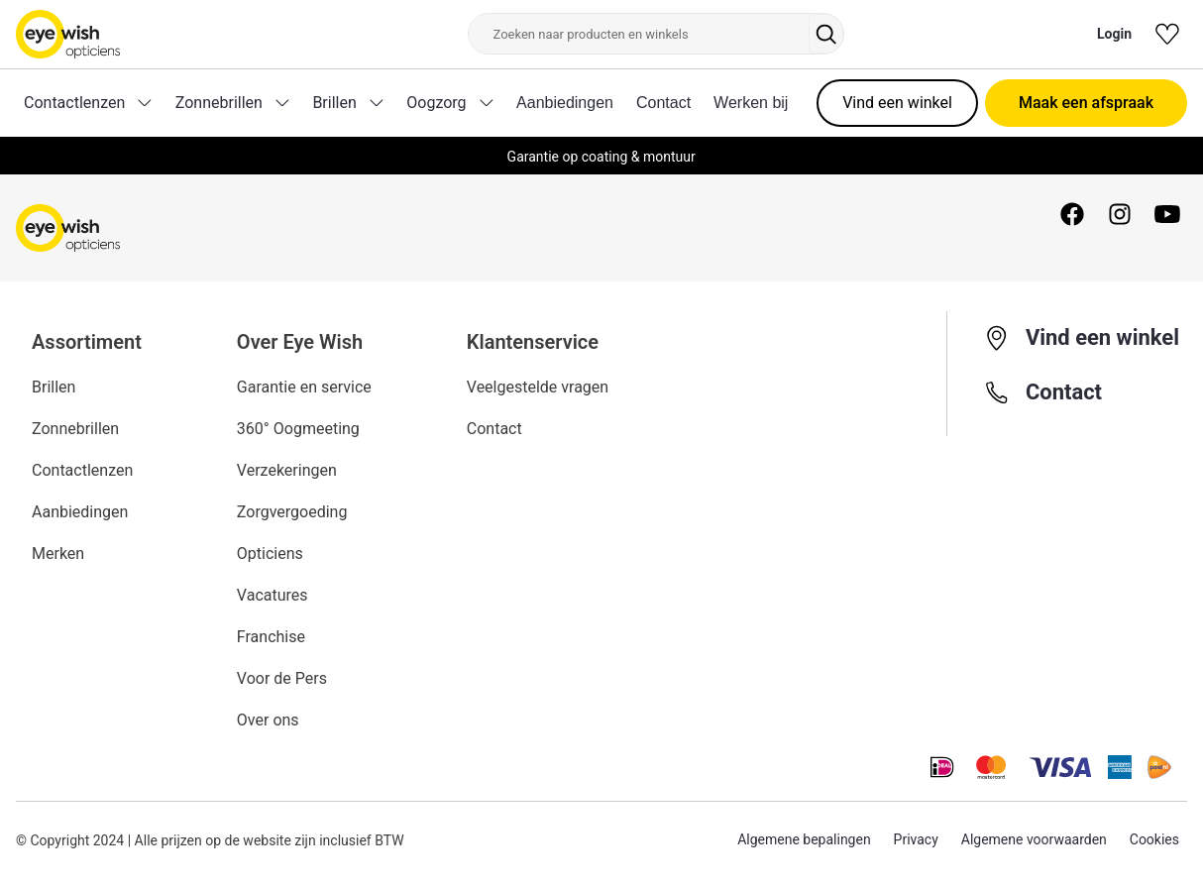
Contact (663, 102)
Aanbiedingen (564, 102)
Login (1114, 34)
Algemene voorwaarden (1034, 840)
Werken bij (750, 102)
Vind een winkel (897, 102)
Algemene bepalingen (803, 840)
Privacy (915, 840)
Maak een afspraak (1086, 102)
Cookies (1154, 840)
